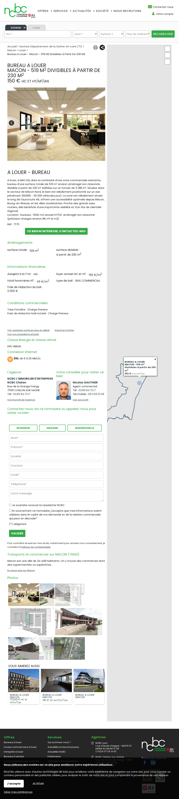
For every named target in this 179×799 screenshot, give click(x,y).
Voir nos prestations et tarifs (23, 334)
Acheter (16, 28)
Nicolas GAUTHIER (85, 382)
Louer (36, 28)
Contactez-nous (163, 7)
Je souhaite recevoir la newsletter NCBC (38, 505)
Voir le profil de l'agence (21, 399)
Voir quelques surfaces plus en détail (28, 330)
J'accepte (14, 783)
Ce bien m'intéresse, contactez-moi (56, 231)
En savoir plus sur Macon (21, 570)
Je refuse (38, 783)
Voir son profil (80, 399)
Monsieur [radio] (23, 428)
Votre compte (164, 14)
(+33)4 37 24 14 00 (105, 743)
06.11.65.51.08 (96, 394)
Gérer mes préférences (18, 792)
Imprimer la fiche (64, 330)
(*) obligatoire (17, 524)
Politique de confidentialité (35, 547)
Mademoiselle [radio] (84, 428)
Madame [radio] (52, 428)
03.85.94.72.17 (21, 394)
